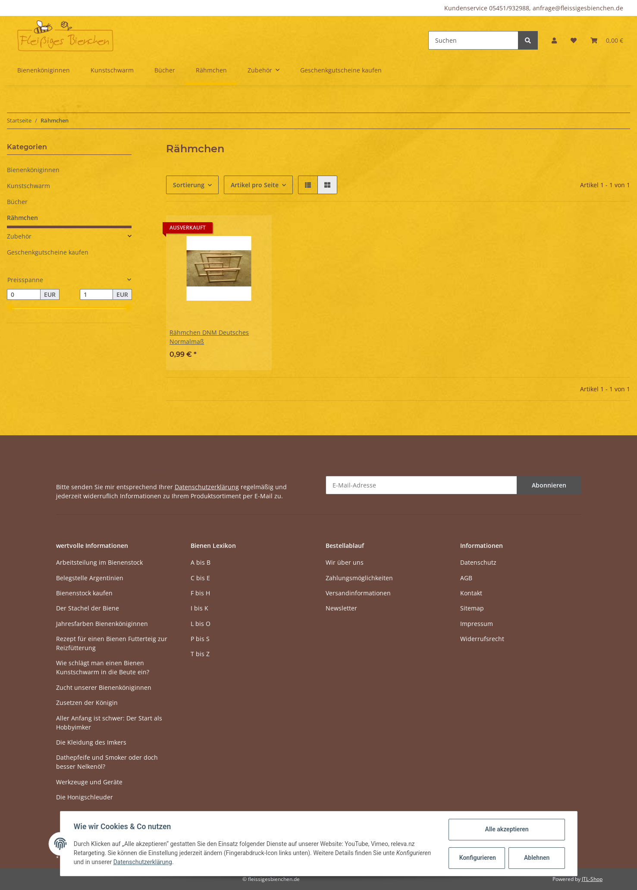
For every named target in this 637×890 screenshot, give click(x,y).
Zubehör (19, 236)
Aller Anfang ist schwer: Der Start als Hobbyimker (109, 722)
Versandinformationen (358, 593)
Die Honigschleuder (84, 797)
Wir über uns (345, 562)
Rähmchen (22, 218)
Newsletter (341, 608)
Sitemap (472, 608)
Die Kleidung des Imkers (91, 742)
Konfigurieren (477, 857)
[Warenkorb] (607, 40)
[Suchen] (473, 40)
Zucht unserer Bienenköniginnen (103, 687)
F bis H (200, 593)
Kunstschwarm (28, 186)
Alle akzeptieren (506, 829)
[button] (554, 40)
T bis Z (200, 654)
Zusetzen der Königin (87, 702)
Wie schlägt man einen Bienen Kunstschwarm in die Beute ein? (102, 667)
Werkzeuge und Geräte (89, 782)
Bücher (17, 202)
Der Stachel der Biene (87, 608)
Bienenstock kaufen (84, 593)
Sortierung (188, 185)
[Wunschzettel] (574, 40)
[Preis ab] (24, 294)
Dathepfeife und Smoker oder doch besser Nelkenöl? (107, 761)
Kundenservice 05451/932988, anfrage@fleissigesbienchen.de (533, 8)
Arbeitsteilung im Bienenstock (99, 562)
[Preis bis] (96, 294)
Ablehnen (536, 857)
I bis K (199, 608)
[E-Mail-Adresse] (421, 485)
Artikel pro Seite (255, 185)
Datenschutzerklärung (207, 487)
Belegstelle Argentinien (89, 578)
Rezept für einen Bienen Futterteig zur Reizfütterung (111, 643)
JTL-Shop (592, 879)
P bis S (200, 639)
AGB (466, 578)
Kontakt (471, 593)
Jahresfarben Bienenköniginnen (102, 624)
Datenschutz (478, 562)
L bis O (200, 624)
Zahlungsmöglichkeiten (359, 578)
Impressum (476, 624)
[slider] (10, 308)
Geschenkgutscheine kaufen (47, 252)
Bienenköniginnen (33, 170)
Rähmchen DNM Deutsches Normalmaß (209, 337)
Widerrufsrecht (482, 639)
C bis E (200, 578)
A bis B (200, 562)
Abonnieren (549, 485)
